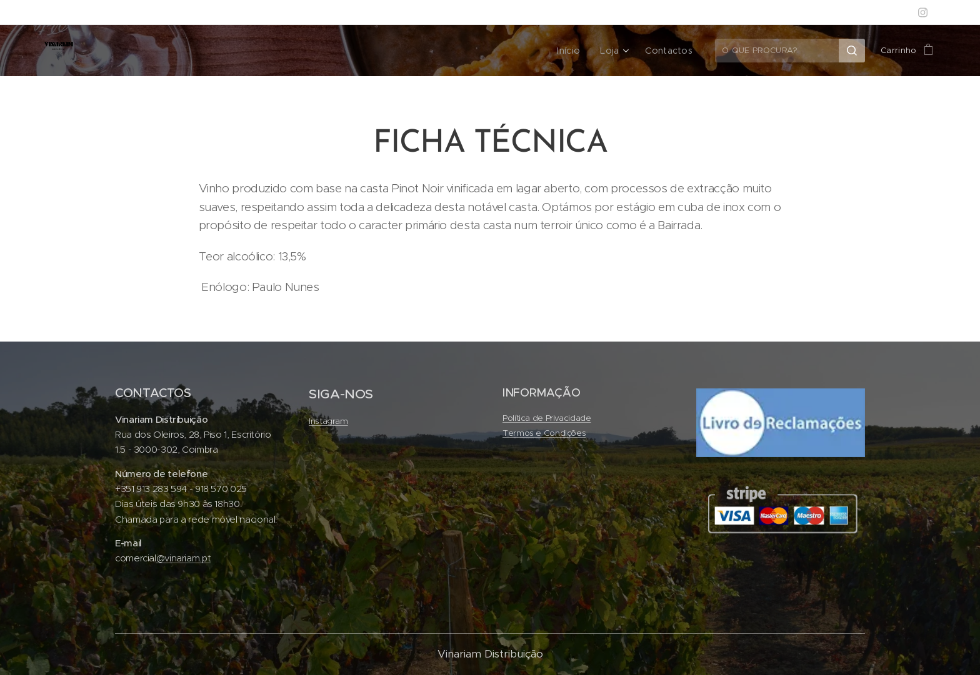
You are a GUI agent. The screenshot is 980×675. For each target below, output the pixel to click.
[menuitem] (577, 50)
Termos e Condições (544, 433)
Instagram (328, 421)
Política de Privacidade (546, 418)
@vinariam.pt (183, 558)
